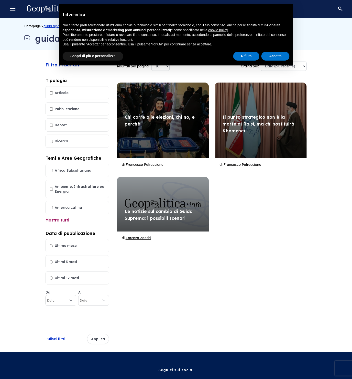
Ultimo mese (66, 245)
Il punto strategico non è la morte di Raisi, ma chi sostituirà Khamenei (258, 124)
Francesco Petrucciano (145, 164)
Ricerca (61, 141)
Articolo (61, 93)
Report (61, 125)
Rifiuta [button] (246, 56)
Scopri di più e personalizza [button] (92, 56)
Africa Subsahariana (73, 170)
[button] (340, 9)
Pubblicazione (67, 109)
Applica (98, 339)
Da (47, 292)
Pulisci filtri (55, 339)
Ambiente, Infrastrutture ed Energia (79, 189)
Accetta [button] (275, 56)
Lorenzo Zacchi (138, 238)
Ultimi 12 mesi (67, 278)
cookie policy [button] (218, 30)
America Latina (68, 207)
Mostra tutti (57, 220)
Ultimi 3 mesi (66, 262)
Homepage (32, 26)
